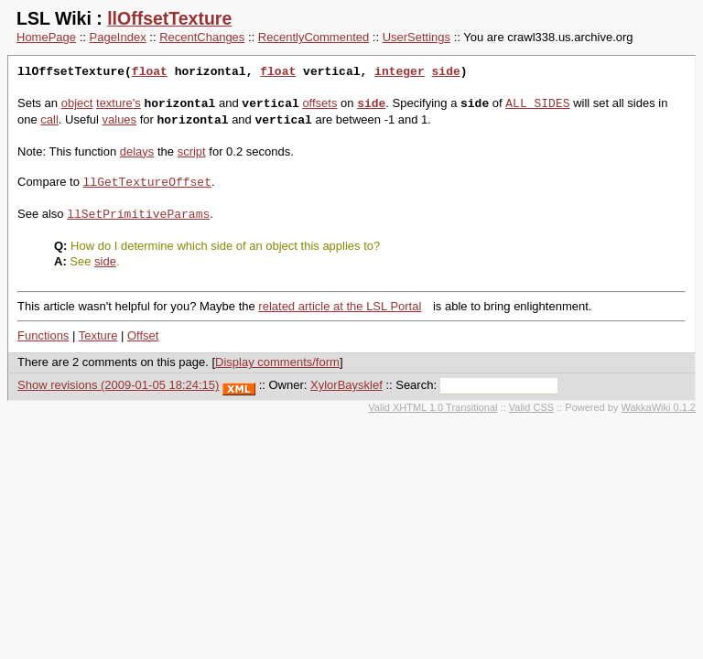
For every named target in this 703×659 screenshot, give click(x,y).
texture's (118, 104)
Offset (142, 335)
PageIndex (118, 37)
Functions (43, 335)
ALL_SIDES (537, 103)
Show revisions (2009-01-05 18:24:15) (118, 385)
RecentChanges (201, 37)
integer (399, 72)
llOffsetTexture (169, 18)
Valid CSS (531, 407)
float (150, 72)
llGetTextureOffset (147, 182)
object (77, 104)
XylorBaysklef (346, 385)
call (49, 120)
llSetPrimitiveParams (138, 214)
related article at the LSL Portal (339, 306)
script (192, 151)
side (445, 72)
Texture (98, 335)
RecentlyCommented (313, 37)
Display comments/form (277, 362)
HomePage (46, 37)
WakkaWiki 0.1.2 (658, 407)
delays (137, 151)
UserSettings (416, 37)
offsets (319, 104)
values (120, 120)
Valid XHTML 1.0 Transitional (432, 407)
